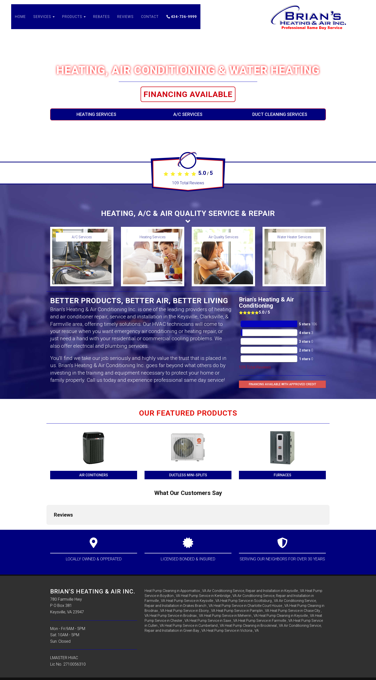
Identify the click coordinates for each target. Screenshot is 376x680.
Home (20, 20)
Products (74, 20)
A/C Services (187, 114)
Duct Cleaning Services (279, 114)
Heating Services (96, 114)
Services (44, 20)
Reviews (125, 20)
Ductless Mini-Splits (188, 475)
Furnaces (282, 475)
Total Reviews (188, 183)
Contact (150, 20)
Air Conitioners (93, 475)
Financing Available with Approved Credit (282, 384)
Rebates (101, 20)
